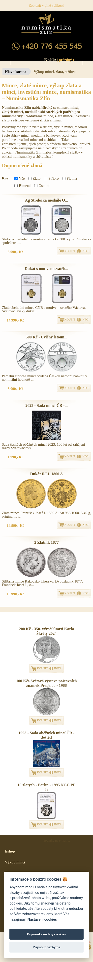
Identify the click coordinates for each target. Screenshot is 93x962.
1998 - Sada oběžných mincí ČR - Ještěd (47, 735)
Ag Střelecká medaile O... (46, 200)
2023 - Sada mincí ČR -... (47, 405)
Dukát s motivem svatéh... (46, 269)
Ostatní (41, 186)
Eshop (10, 851)
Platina (69, 178)
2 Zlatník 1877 (46, 542)
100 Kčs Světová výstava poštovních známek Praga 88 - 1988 (46, 683)
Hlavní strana (15, 72)
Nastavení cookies (42, 919)
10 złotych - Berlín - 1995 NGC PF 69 (46, 787)
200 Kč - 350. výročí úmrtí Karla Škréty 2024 (46, 631)
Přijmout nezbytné (46, 947)
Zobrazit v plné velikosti (46, 5)
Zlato (34, 178)
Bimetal (22, 186)
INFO (85, 251)
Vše (19, 178)
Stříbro (51, 178)
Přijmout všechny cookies (46, 934)
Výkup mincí (15, 862)
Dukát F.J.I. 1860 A (46, 474)
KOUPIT (69, 251)
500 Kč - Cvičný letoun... (46, 337)
